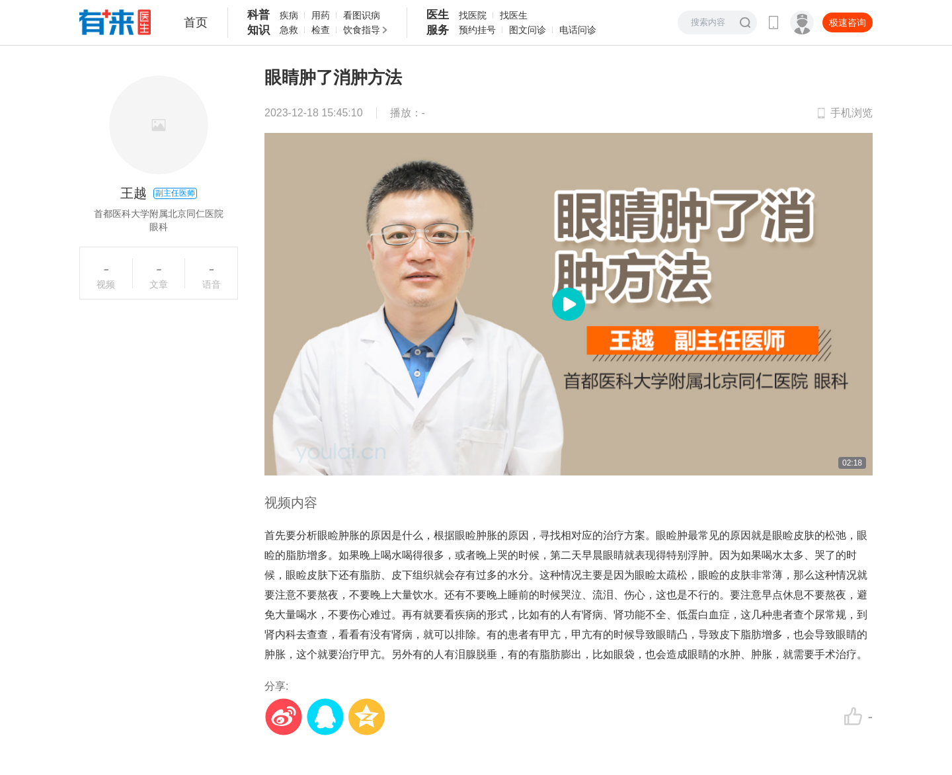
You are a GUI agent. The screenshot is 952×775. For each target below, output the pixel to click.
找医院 (473, 15)
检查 (320, 29)
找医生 (514, 15)
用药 (320, 15)
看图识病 (361, 15)
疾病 (289, 15)
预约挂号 (477, 29)
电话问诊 (577, 29)
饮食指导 (361, 29)
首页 (196, 22)
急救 (289, 29)
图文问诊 (527, 29)
